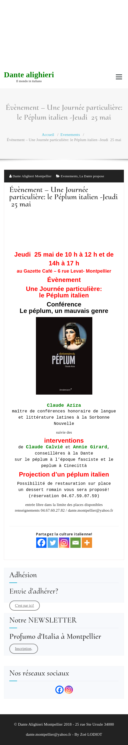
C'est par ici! (24, 606)
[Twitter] (53, 542)
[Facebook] (41, 542)
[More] (87, 542)
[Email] (75, 542)
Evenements (70, 135)
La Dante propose (91, 176)
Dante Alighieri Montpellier (30, 176)
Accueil (48, 135)
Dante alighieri (29, 74)
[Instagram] (64, 542)
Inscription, (23, 649)
